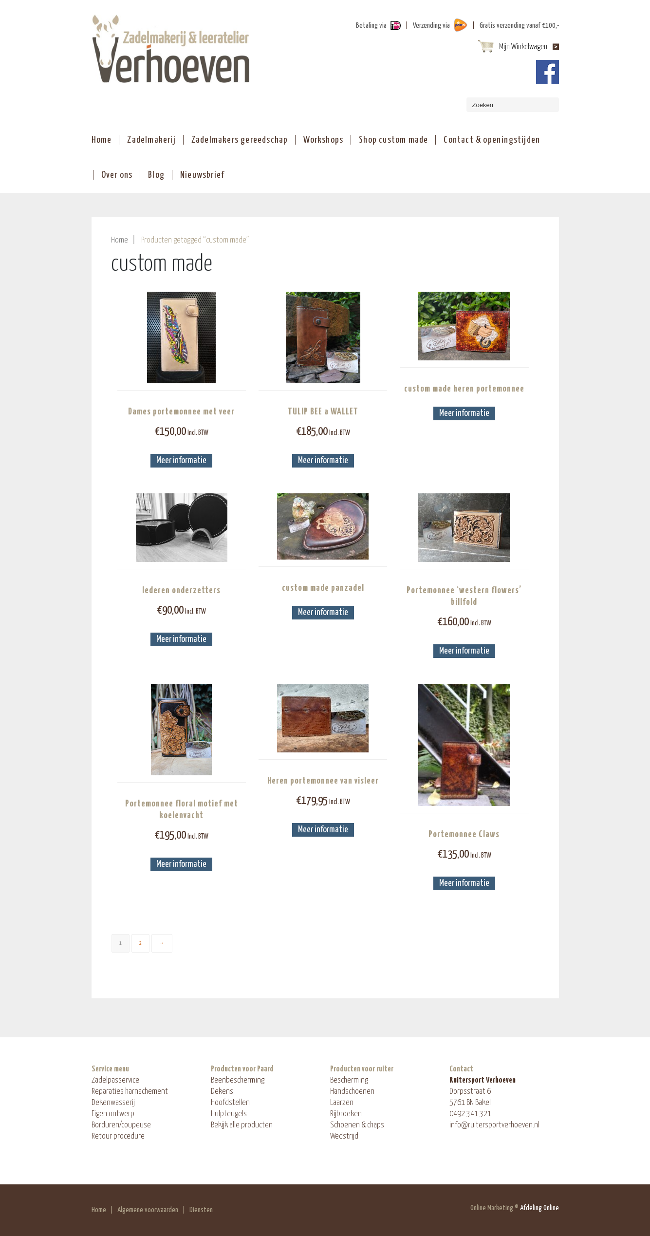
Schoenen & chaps (357, 1125)
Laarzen (341, 1103)
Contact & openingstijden (492, 140)
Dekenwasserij (113, 1103)
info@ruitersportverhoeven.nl (494, 1125)
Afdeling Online (539, 1208)
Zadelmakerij (151, 140)
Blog (156, 175)
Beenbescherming (237, 1080)
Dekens (222, 1091)
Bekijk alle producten (242, 1125)
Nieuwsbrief (202, 175)
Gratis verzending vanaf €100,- (519, 25)
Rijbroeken (346, 1114)
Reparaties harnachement (130, 1091)
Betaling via (371, 25)
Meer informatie (181, 460)
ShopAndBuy (171, 49)
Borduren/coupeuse (121, 1125)
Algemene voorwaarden (147, 1210)
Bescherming (349, 1080)
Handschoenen (352, 1091)
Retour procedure (118, 1136)
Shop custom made (393, 140)
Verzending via (431, 25)
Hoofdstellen (230, 1103)
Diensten (201, 1210)
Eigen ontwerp (113, 1114)
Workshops (323, 140)
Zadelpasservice (115, 1080)
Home (102, 140)
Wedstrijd (344, 1136)
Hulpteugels (229, 1114)
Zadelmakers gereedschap (239, 140)
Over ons (117, 175)
